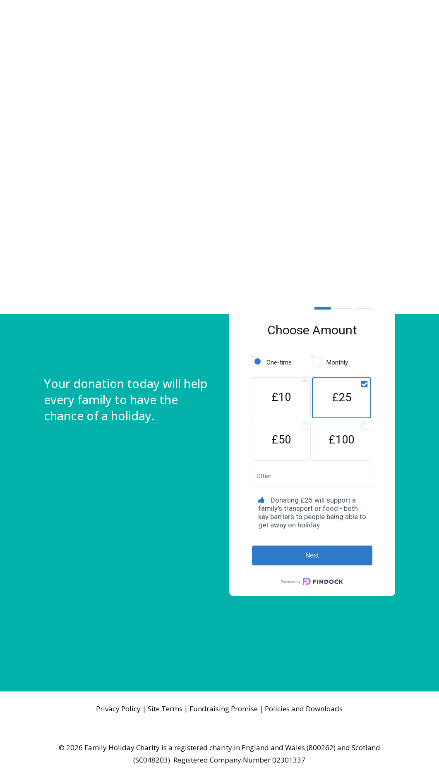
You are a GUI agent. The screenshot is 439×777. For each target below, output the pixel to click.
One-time (279, 362)
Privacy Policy (118, 708)
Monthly (337, 362)
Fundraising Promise (224, 708)
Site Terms (165, 708)
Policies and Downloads (304, 708)
